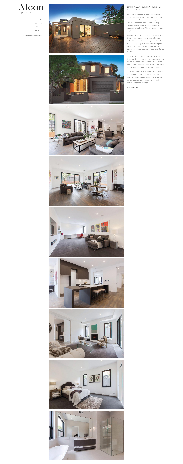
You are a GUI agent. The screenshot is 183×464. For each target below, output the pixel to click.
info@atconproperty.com (32, 35)
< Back (129, 87)
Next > (135, 87)
